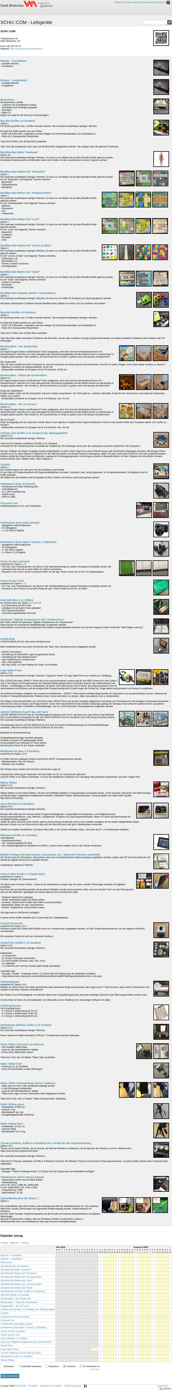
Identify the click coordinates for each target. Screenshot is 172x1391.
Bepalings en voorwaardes (51, 1386)
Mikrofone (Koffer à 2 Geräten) (19, 835)
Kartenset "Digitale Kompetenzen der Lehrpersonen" (33, 619)
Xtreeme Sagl (20, 1386)
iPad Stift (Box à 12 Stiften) (17, 600)
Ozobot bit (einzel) (12, 923)
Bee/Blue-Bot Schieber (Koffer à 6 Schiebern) (28, 293)
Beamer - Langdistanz (14, 80)
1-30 (91, 1370)
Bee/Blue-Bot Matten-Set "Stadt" (20, 271)
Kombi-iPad (8, 638)
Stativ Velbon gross (12, 1104)
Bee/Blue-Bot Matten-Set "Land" (20, 219)
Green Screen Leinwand (15, 561)
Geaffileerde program (72, 1386)
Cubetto (5, 464)
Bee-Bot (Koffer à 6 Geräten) (18, 120)
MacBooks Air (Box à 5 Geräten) (20, 751)
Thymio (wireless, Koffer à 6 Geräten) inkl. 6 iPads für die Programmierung (46, 1143)
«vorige (4, 1242)
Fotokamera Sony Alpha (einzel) (20, 522)
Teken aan (120, 2)
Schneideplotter (10, 981)
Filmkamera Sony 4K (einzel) (18, 483)
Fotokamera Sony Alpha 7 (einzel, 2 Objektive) (28, 542)
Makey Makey (9, 782)
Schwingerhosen (11, 1005)
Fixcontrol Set (9, 503)
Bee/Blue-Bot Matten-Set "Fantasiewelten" (26, 192)
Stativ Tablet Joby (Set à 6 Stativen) (22, 1044)
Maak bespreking (147, 2)
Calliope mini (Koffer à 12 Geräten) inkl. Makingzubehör (34, 433)
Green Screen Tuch (12, 580)
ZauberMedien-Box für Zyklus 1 (20, 1198)
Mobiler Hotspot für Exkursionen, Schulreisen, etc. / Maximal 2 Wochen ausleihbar (51, 854)
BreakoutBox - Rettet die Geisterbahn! (24, 375)
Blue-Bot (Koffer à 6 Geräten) (18, 312)
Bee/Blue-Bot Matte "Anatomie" (20, 152)
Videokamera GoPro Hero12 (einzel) (22, 1177)
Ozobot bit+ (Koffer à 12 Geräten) (21, 942)
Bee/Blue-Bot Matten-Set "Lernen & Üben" (26, 245)
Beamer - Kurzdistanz (14, 60)
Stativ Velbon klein (12, 1123)
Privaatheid (32, 1386)
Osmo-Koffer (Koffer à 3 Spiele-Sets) (23, 874)
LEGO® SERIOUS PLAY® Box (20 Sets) (24, 712)
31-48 (96, 1370)
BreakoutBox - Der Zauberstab (19, 346)
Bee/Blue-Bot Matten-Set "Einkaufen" (23, 171)
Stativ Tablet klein (11, 1063)
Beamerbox (7, 99)
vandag (25, 1242)
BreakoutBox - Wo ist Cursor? (19, 404)
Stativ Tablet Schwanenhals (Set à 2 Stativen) (28, 1083)
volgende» (15, 1242)
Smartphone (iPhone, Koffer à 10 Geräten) (26, 1025)
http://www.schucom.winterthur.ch (26, 49)
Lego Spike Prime (11, 670)
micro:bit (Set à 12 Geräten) (17, 803)
